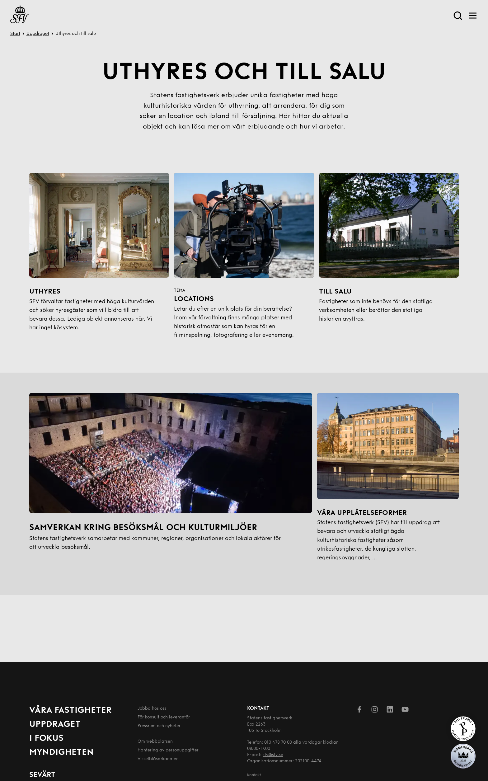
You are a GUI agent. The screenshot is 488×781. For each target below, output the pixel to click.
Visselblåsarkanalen (158, 759)
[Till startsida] (19, 15)
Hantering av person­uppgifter (168, 750)
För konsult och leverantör (164, 717)
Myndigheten (61, 752)
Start (15, 33)
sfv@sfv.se (273, 755)
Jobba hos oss (152, 709)
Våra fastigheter (70, 710)
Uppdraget (37, 33)
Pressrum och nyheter (159, 726)
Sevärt (42, 775)
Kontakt (254, 775)
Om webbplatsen (155, 742)
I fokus (46, 738)
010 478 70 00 (278, 743)
